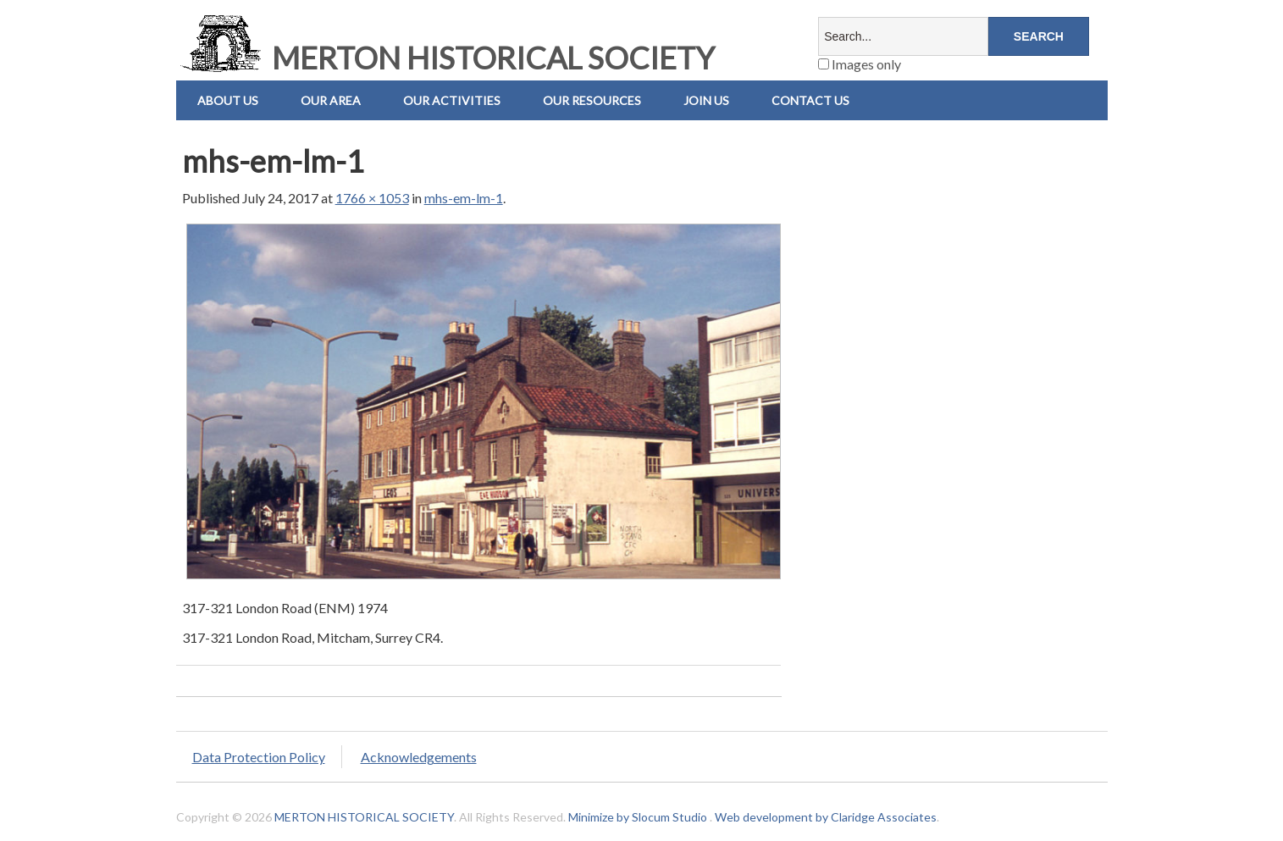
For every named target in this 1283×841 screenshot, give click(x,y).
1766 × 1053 (372, 198)
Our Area (331, 100)
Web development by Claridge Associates (826, 817)
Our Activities (451, 100)
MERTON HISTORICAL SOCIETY (445, 57)
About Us (227, 100)
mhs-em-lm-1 (463, 198)
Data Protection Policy (258, 757)
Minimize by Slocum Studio (637, 817)
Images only (859, 64)
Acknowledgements (419, 757)
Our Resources (592, 100)
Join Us (706, 100)
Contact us (810, 100)
